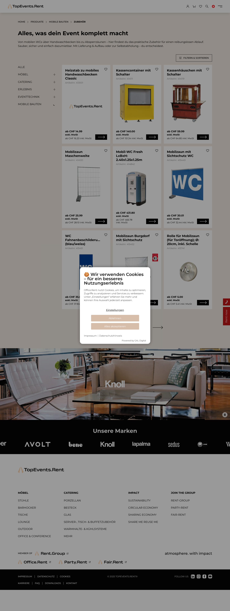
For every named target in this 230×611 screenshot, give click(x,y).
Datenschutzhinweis (110, 335)
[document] (115, 289)
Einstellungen (115, 309)
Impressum (90, 335)
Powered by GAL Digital (134, 340)
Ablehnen (115, 318)
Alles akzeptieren (115, 326)
